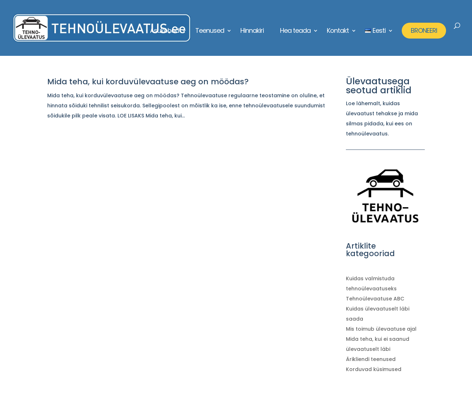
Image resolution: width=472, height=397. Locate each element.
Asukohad (164, 31)
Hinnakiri (252, 31)
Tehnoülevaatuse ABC (375, 298)
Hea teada (295, 31)
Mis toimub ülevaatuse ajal (381, 329)
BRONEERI (424, 30)
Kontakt (338, 31)
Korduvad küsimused (373, 369)
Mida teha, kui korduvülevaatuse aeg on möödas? (148, 81)
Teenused (209, 31)
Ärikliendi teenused (371, 359)
